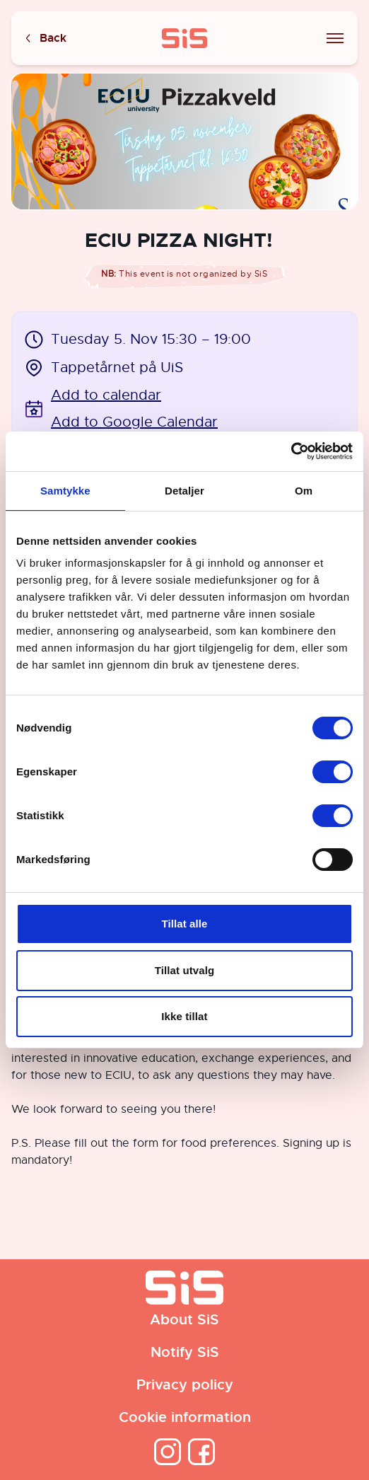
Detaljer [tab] (184, 491)
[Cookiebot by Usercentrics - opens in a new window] (291, 451)
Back (44, 39)
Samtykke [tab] (65, 491)
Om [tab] (303, 491)
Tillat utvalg (184, 970)
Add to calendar (106, 395)
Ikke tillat (184, 1016)
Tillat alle (184, 924)
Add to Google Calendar (134, 422)
